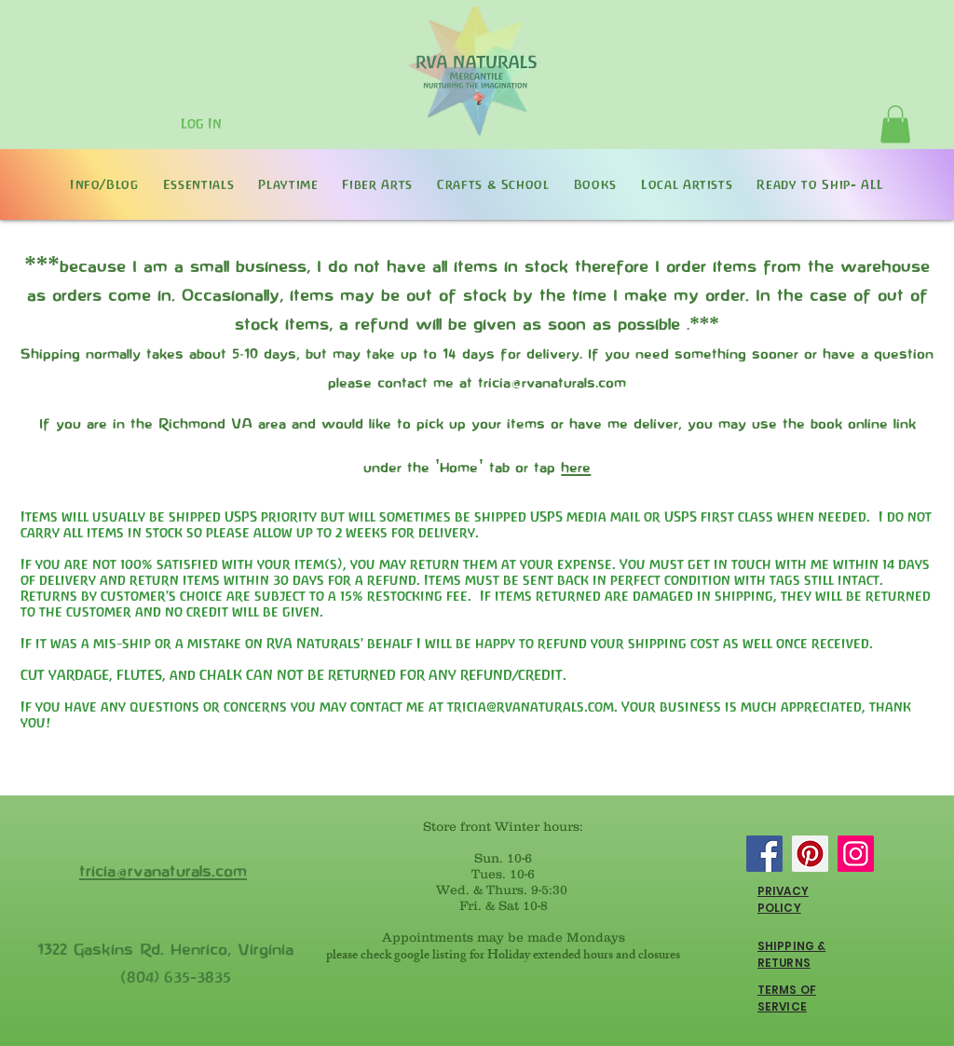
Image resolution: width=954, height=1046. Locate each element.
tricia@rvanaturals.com (530, 706)
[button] (895, 124)
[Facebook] (764, 853)
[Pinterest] (810, 853)
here (576, 466)
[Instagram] (856, 853)
